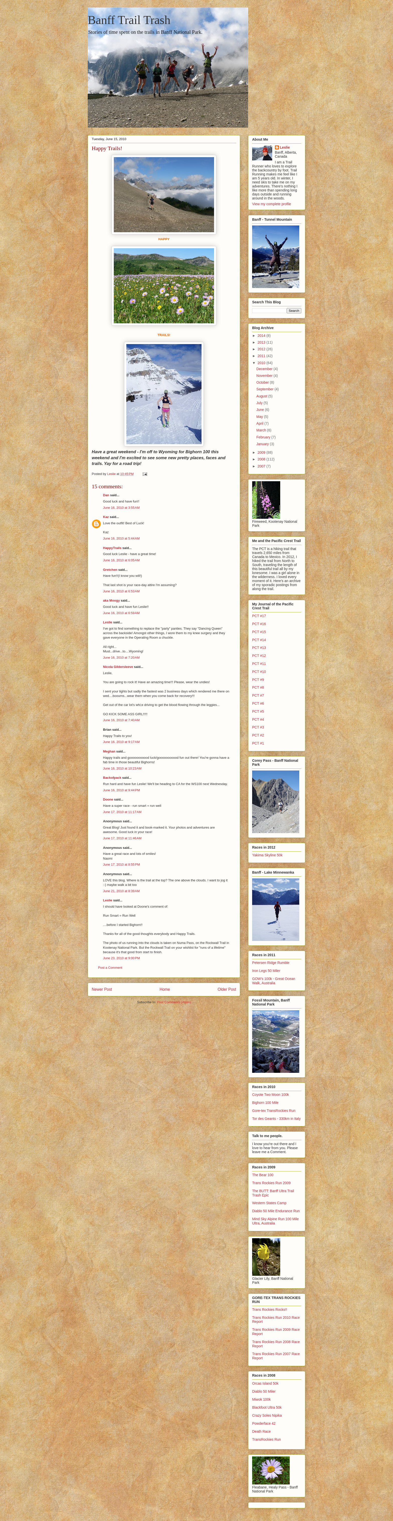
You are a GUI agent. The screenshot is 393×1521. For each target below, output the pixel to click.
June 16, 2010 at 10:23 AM (122, 768)
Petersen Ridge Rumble (270, 963)
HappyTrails (112, 548)
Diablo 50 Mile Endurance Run (276, 1211)
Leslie (107, 622)
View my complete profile (271, 204)
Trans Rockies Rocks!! (269, 1310)
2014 (262, 336)
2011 (262, 356)
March (261, 430)
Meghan (109, 751)
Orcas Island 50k (265, 1383)
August (262, 396)
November (264, 376)
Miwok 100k (261, 1399)
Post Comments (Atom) (174, 1002)
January (263, 444)
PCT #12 (259, 656)
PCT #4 (258, 719)
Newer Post (102, 989)
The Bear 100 (262, 1175)
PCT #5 (258, 711)
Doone (108, 799)
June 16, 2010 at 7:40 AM (121, 720)
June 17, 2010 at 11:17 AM (122, 812)
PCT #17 (259, 616)
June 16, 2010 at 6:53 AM (121, 591)
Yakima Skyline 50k (267, 855)
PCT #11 (259, 664)
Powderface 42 (263, 1423)
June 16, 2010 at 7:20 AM (121, 657)
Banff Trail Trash (129, 20)
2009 (262, 452)
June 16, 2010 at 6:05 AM (121, 560)
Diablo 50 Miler (263, 1391)
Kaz (106, 517)
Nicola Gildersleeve (118, 667)
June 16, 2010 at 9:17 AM (121, 742)
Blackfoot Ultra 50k (267, 1407)
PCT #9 (258, 680)
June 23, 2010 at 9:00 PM (121, 958)
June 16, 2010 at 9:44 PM (121, 790)
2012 (262, 349)
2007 (262, 466)
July (260, 403)
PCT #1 (258, 743)
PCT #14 (259, 640)
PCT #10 (259, 672)
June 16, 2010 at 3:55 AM (121, 508)
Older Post (227, 989)
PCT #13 (259, 648)
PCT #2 (258, 735)
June (260, 410)
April (260, 423)
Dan (106, 495)
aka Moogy (111, 600)
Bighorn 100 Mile (265, 1103)
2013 (262, 342)
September (265, 389)
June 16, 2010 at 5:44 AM (121, 538)
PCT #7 (258, 695)
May (260, 417)
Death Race (261, 1431)
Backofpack (112, 778)
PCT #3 (258, 727)
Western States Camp (269, 1203)
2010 (262, 363)
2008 (262, 459)
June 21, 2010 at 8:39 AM (121, 891)
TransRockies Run (266, 1439)
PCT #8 (258, 687)
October (263, 382)
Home (165, 989)
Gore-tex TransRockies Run (274, 1111)
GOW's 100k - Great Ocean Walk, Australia (273, 981)
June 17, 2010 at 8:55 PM (121, 864)
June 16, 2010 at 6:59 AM (121, 613)
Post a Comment (110, 967)
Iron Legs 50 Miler (266, 971)
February (263, 437)
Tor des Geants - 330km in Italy (276, 1119)
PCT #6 (258, 703)
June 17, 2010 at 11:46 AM (122, 838)
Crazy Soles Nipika (267, 1415)
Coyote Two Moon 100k (270, 1095)
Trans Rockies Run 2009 (271, 1183)
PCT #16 (259, 624)
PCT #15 (259, 632)
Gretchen (110, 570)
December (264, 369)
